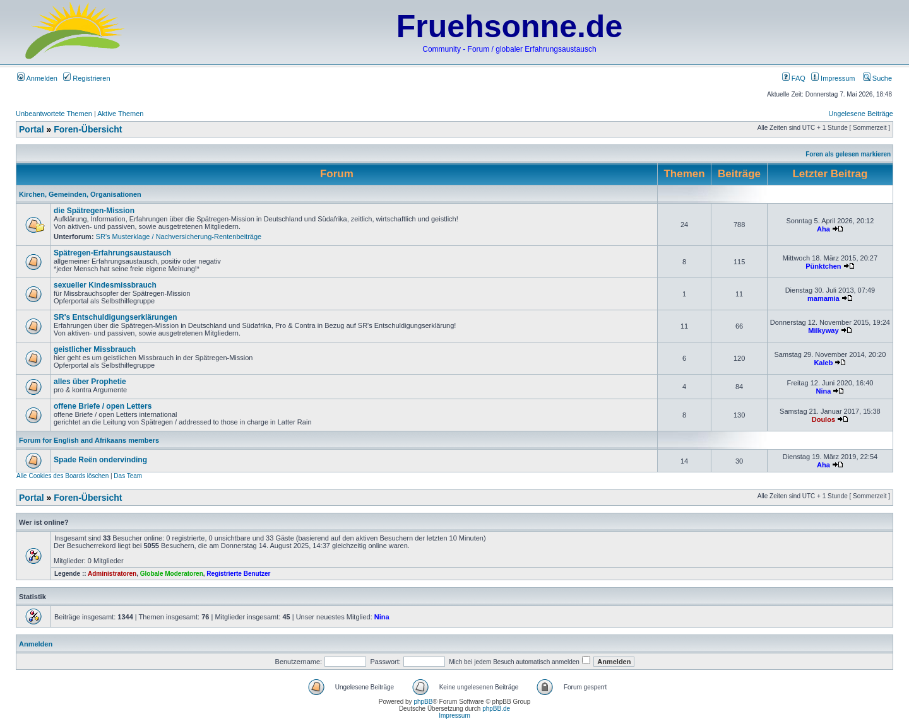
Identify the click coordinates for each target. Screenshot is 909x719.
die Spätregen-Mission (94, 210)
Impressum (833, 78)
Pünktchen (823, 266)
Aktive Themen (120, 113)
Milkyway (823, 330)
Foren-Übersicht (88, 129)
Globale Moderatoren (171, 573)
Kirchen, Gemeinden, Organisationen (80, 194)
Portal (31, 129)
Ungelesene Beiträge (860, 113)
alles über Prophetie (90, 381)
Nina (823, 391)
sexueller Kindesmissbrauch (105, 285)
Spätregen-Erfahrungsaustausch (112, 252)
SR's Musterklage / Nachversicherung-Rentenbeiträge (179, 236)
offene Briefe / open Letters (103, 406)
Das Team (128, 475)
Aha (823, 229)
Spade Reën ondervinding (100, 459)
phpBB (422, 701)
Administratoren (112, 573)
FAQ (793, 78)
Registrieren (86, 78)
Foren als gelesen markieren (848, 154)
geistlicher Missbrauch (95, 349)
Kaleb (823, 362)
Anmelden (37, 78)
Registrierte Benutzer (238, 573)
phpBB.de (496, 708)
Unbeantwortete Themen (54, 113)
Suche (877, 78)
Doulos (823, 419)
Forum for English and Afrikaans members (89, 440)
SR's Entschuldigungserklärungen (115, 317)
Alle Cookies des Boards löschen (62, 475)
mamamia (823, 298)
